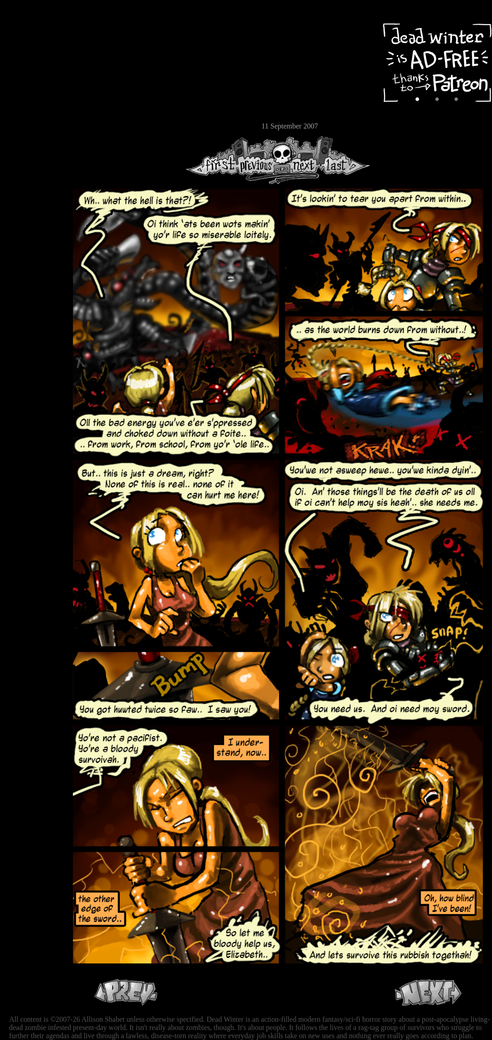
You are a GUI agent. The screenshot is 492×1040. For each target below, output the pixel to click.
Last (345, 160)
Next (301, 160)
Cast (34, 80)
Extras (34, 96)
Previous (259, 160)
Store (34, 110)
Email (34, 125)
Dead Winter (68, 28)
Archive (34, 65)
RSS (34, 142)
